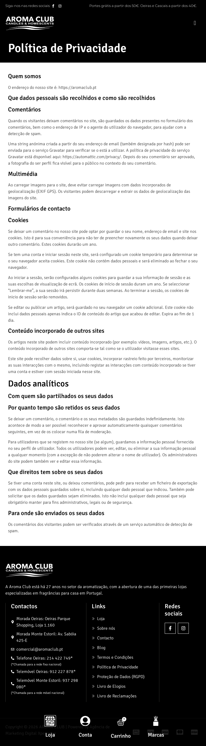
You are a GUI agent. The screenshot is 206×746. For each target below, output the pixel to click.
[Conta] (85, 721)
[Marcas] (156, 721)
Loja (50, 734)
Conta (85, 734)
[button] (194, 23)
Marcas (156, 734)
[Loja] (50, 721)
